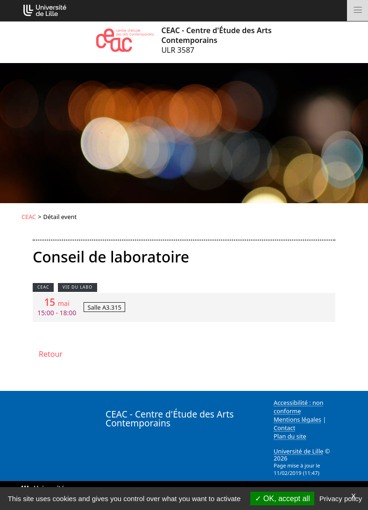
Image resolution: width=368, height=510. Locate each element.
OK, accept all (282, 499)
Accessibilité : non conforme (299, 406)
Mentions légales (297, 419)
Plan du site (290, 436)
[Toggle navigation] (357, 10)
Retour (51, 354)
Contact (284, 428)
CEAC (28, 216)
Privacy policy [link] (340, 499)
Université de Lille (298, 451)
